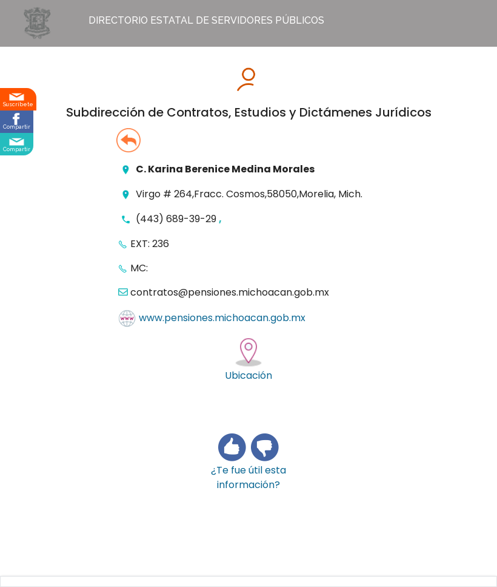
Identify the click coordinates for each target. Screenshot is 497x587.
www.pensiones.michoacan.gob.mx (222, 318)
